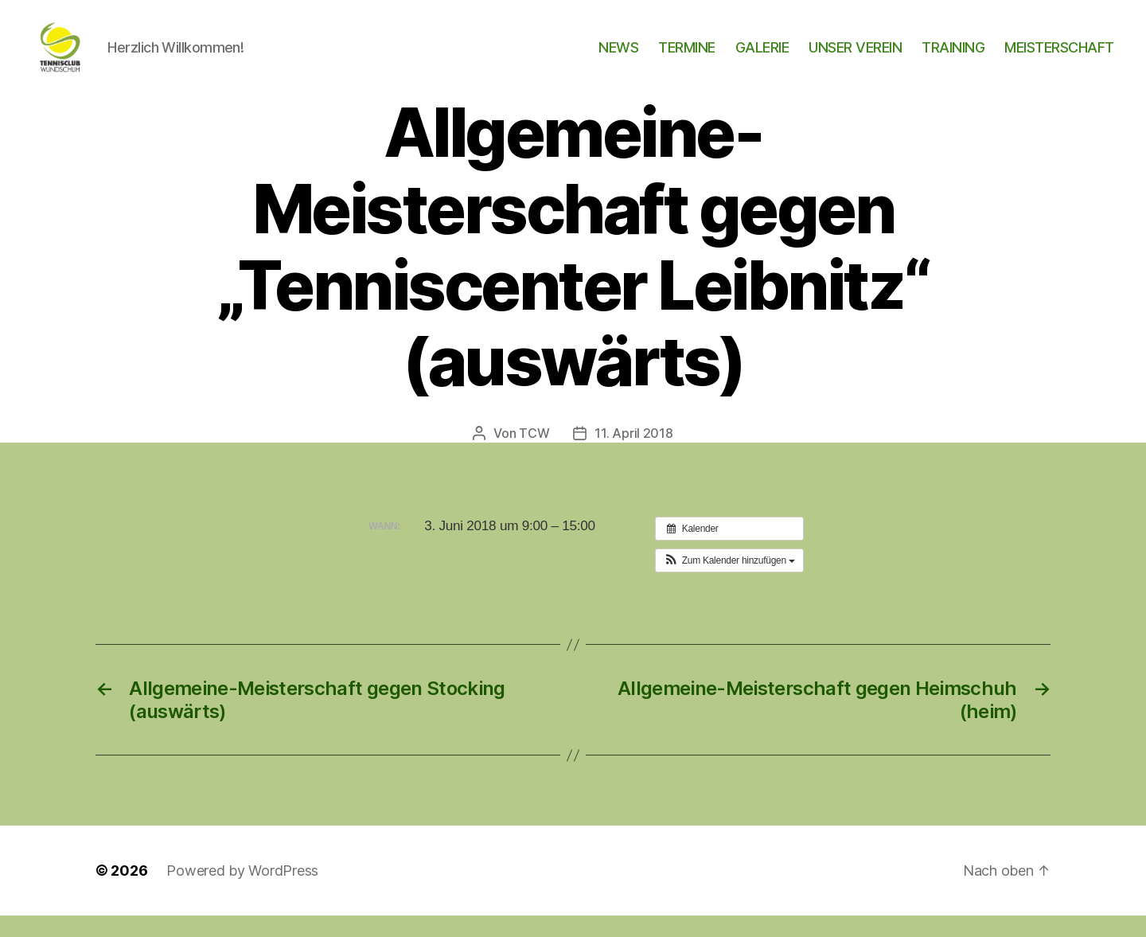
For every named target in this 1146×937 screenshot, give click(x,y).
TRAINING (953, 57)
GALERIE (762, 57)
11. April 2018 (633, 455)
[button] (729, 582)
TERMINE (686, 57)
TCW (534, 455)
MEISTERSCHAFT (1059, 57)
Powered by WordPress (242, 892)
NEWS (618, 57)
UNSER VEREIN (855, 57)
